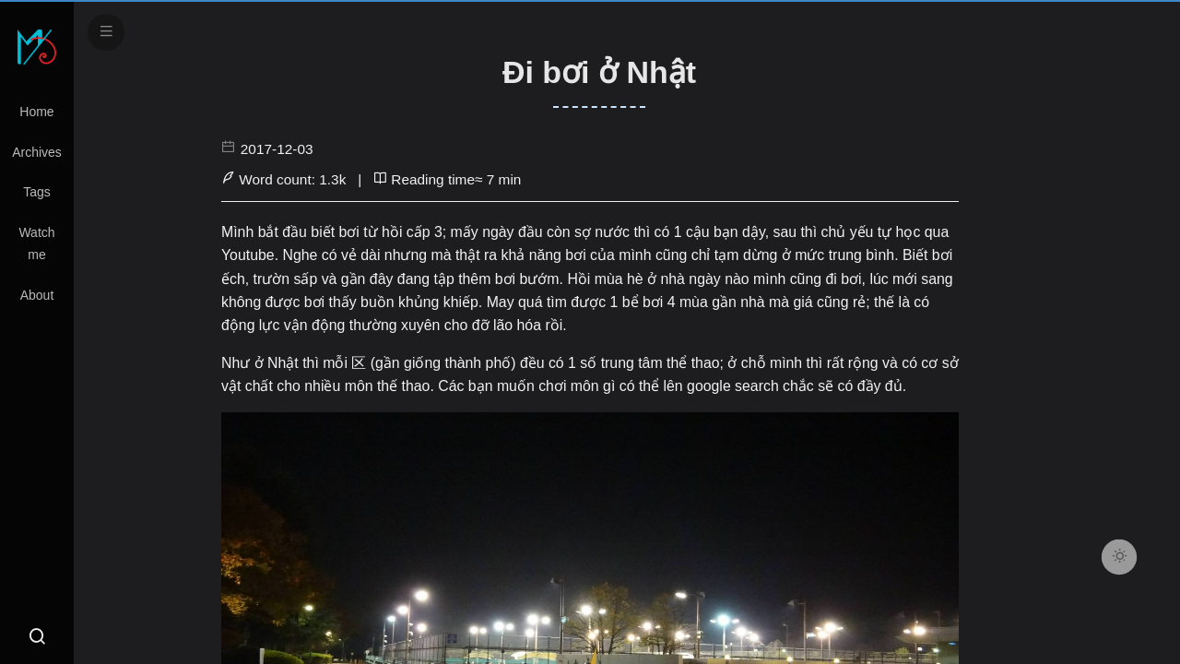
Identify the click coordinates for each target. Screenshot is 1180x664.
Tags (37, 191)
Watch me (36, 243)
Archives (37, 152)
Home (36, 111)
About (37, 295)
